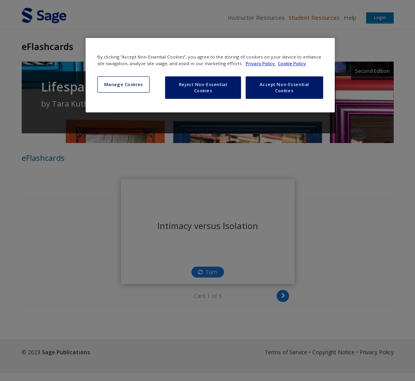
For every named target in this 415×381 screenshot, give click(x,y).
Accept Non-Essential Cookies (284, 87)
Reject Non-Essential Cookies (203, 87)
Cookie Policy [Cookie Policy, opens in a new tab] (292, 63)
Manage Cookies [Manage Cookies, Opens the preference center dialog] (123, 84)
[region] (210, 75)
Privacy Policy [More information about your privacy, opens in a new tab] (261, 63)
